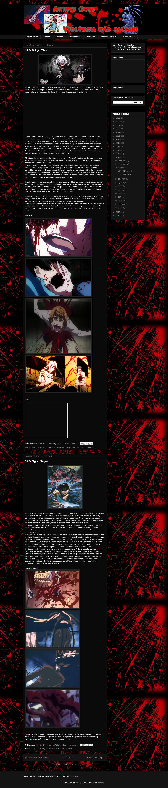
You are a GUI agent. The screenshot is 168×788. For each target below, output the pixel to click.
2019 (118, 143)
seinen (83, 447)
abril (120, 197)
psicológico (76, 447)
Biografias (90, 37)
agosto (121, 183)
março (121, 200)
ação (35, 447)
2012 (118, 216)
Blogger (100, 783)
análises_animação (45, 447)
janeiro (121, 208)
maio (120, 193)
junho (120, 190)
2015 (118, 154)
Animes (46, 37)
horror (61, 447)
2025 (118, 122)
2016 (118, 150)
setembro (122, 179)
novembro (122, 164)
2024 (118, 125)
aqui (67, 739)
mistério (68, 447)
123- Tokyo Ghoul (37, 50)
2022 (118, 132)
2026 (118, 118)
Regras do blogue (108, 37)
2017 (118, 147)
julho (120, 186)
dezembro (122, 160)
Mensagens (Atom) (69, 764)
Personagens (74, 37)
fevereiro (122, 204)
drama (55, 447)
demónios (68, 749)
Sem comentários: (70, 444)
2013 (118, 212)
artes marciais (58, 749)
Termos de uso (128, 37)
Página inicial (32, 37)
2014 (118, 157)
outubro (121, 168)
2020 (118, 139)
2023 (118, 129)
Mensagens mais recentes (37, 757)
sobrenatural (91, 447)
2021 (118, 136)
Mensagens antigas (96, 757)
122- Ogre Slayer (36, 461)
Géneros (59, 37)
